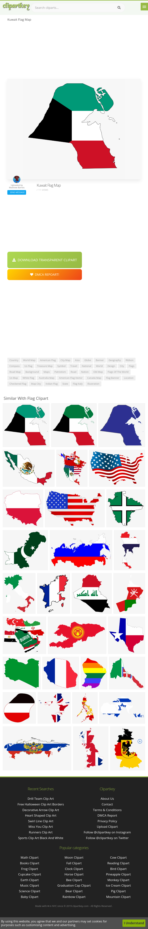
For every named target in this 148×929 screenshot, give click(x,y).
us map (13, 377)
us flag (28, 366)
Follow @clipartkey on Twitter (107, 838)
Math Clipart (30, 857)
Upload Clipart (107, 826)
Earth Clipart (30, 880)
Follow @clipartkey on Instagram (107, 832)
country (13, 360)
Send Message (17, 192)
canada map (94, 377)
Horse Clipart (74, 874)
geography (115, 360)
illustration (93, 383)
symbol (61, 366)
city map (65, 360)
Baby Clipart (29, 897)
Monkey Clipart (118, 880)
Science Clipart (29, 891)
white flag (28, 377)
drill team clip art (41, 798)
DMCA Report (107, 815)
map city (36, 383)
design (111, 366)
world (99, 366)
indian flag (52, 383)
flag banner (112, 377)
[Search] (119, 7)
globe (87, 360)
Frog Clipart (29, 869)
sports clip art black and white (40, 838)
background (32, 371)
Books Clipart (29, 863)
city (122, 366)
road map (15, 371)
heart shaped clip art (40, 815)
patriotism (60, 371)
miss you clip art (40, 826)
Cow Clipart (118, 857)
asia (77, 360)
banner (100, 360)
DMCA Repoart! (44, 274)
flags (131, 366)
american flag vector (71, 377)
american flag (48, 360)
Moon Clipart (74, 857)
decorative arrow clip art (40, 810)
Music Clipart (29, 885)
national (86, 366)
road (73, 371)
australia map (46, 377)
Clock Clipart (74, 869)
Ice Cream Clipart (118, 885)
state (65, 383)
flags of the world (118, 371)
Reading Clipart (118, 863)
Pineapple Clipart (118, 874)
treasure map (45, 366)
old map (98, 371)
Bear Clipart (73, 891)
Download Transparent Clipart (44, 260)
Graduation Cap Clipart (74, 885)
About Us (107, 798)
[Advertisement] (73, 51)
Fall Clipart (74, 863)
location (128, 377)
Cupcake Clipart (29, 874)
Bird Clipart (118, 869)
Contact (107, 804)
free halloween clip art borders (40, 804)
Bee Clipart (74, 880)
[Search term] (78, 7)
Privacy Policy (107, 821)
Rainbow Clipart (73, 897)
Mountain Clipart (118, 897)
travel (73, 366)
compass (14, 366)
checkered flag (17, 383)
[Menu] (144, 6)
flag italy (78, 383)
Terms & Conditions (107, 810)
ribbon (129, 360)
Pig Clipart (118, 891)
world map (29, 360)
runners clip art (41, 832)
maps (47, 371)
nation (85, 371)
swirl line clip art (40, 821)
